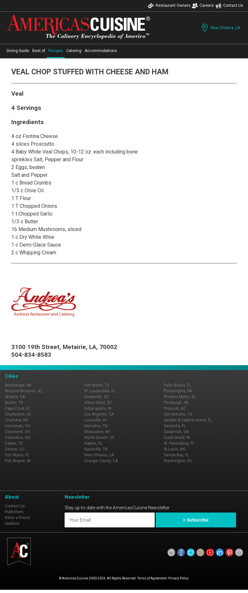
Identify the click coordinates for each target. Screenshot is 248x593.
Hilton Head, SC (98, 402)
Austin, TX (14, 402)
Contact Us (229, 6)
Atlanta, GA (15, 397)
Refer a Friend (17, 517)
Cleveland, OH (17, 431)
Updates (12, 523)
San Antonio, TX (178, 414)
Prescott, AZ (175, 408)
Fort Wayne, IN (17, 461)
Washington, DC (178, 461)
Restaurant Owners (169, 6)
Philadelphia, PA (178, 391)
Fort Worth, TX (96, 385)
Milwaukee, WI (97, 431)
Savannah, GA (176, 431)
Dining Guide (17, 50)
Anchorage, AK (18, 385)
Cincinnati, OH (17, 426)
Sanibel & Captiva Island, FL (188, 420)
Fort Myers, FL (17, 455)
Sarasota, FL (175, 426)
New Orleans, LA (220, 27)
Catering (73, 50)
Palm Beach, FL (177, 385)
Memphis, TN (96, 426)
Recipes (55, 50)
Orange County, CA (101, 461)
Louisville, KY (96, 420)
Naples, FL (93, 443)
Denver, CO (15, 449)
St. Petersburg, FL (179, 443)
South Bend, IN (177, 437)
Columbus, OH (17, 437)
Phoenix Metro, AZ (180, 397)
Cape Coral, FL (17, 408)
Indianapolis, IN (97, 408)
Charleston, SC (18, 414)
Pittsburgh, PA (176, 402)
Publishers (14, 512)
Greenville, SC (96, 397)
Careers (203, 6)
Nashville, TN (96, 449)
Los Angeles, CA (99, 414)
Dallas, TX (14, 443)
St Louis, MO (175, 449)
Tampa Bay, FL (176, 455)
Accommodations (101, 50)
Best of (38, 50)
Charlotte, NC (16, 420)
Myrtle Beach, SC (99, 437)
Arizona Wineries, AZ (24, 391)
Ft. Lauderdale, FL (99, 391)
